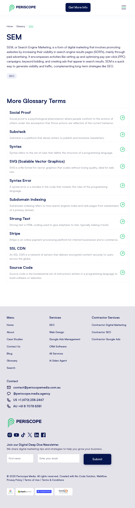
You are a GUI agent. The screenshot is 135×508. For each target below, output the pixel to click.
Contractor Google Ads (106, 339)
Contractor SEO (101, 332)
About (10, 332)
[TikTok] (23, 435)
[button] (123, 7)
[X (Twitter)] (30, 435)
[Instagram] (10, 435)
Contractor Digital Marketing (109, 324)
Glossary (20, 26)
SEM (31, 26)
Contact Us (13, 346)
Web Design (56, 332)
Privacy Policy (14, 479)
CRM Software (58, 346)
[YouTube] (16, 435)
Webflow (101, 476)
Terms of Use (32, 479)
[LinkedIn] (37, 435)
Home (10, 26)
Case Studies (15, 339)
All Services (56, 353)
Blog (9, 353)
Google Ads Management (64, 339)
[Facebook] (43, 435)
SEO (52, 324)
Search (11, 367)
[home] (22, 7)
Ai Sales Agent (58, 360)
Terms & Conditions (53, 479)
